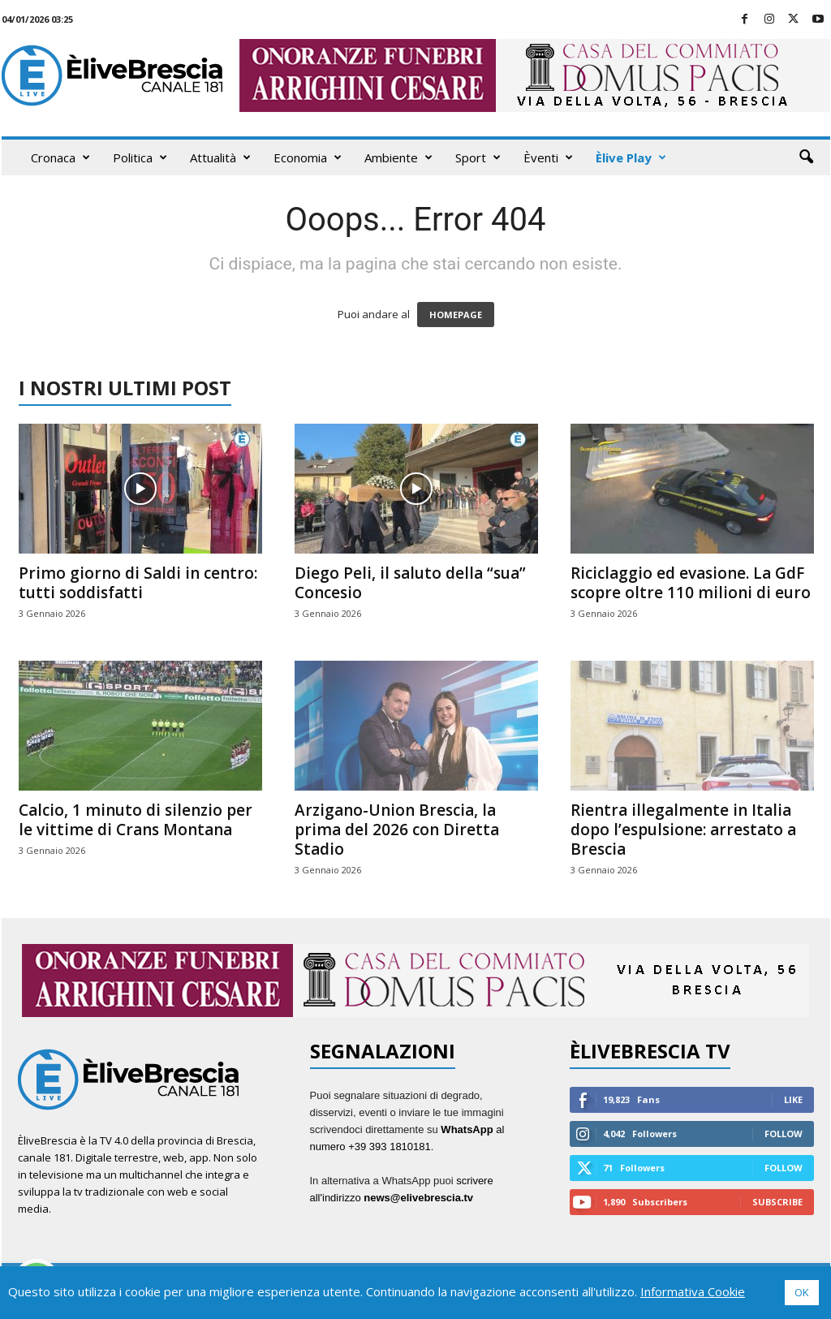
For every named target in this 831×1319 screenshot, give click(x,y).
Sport (478, 157)
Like (793, 1099)
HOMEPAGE (455, 314)
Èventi (548, 157)
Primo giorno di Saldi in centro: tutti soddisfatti (138, 583)
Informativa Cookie (692, 1291)
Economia (307, 157)
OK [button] (801, 1292)
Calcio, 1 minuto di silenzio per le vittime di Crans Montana (135, 820)
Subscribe (777, 1202)
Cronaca (60, 157)
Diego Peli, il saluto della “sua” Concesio (410, 583)
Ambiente (398, 157)
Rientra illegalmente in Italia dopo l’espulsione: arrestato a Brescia (683, 830)
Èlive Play (631, 157)
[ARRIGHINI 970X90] (415, 980)
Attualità (220, 157)
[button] (806, 157)
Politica (140, 157)
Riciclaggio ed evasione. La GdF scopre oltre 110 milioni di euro (691, 583)
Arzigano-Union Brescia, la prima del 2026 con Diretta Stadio (397, 830)
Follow (783, 1133)
